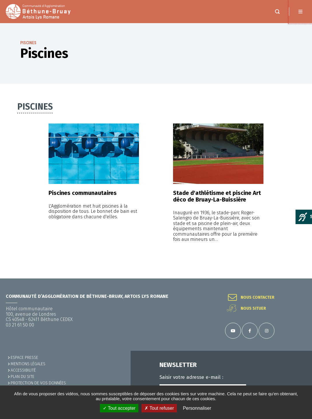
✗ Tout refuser (159, 408)
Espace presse (24, 357)
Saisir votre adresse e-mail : (191, 377)
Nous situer (253, 308)
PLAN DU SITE (22, 376)
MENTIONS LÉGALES (28, 363)
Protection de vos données (38, 383)
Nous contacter (257, 297)
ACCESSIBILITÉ (23, 370)
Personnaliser (197, 408)
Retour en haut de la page (300, 278)
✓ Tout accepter (119, 408)
